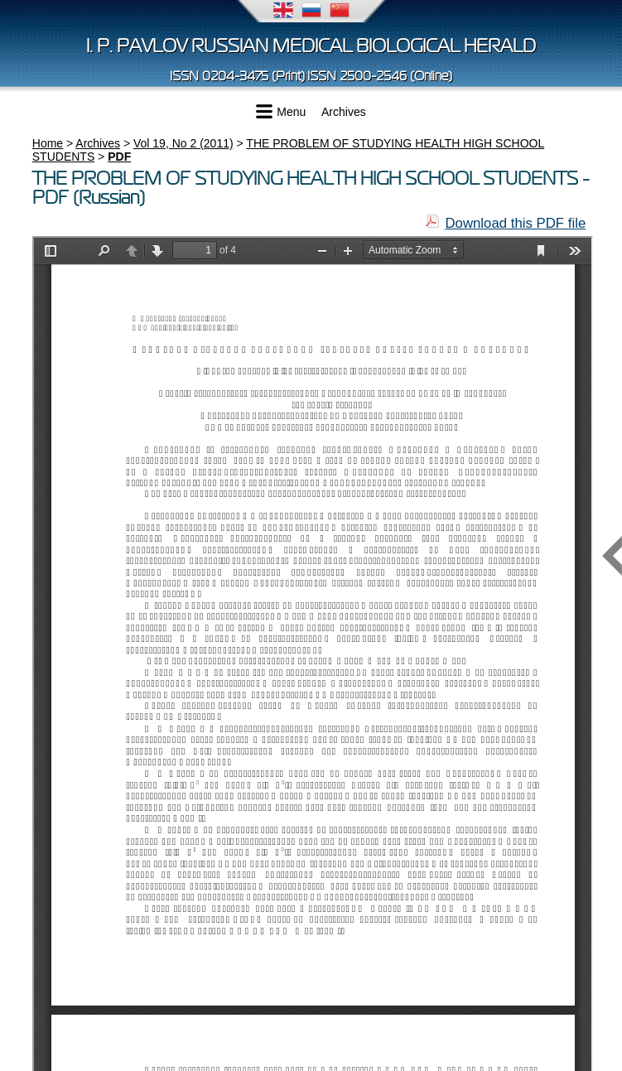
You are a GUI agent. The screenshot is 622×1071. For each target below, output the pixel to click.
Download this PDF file (515, 223)
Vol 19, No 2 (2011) (183, 143)
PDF (119, 156)
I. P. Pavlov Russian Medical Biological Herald (311, 45)
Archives (343, 111)
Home (47, 143)
